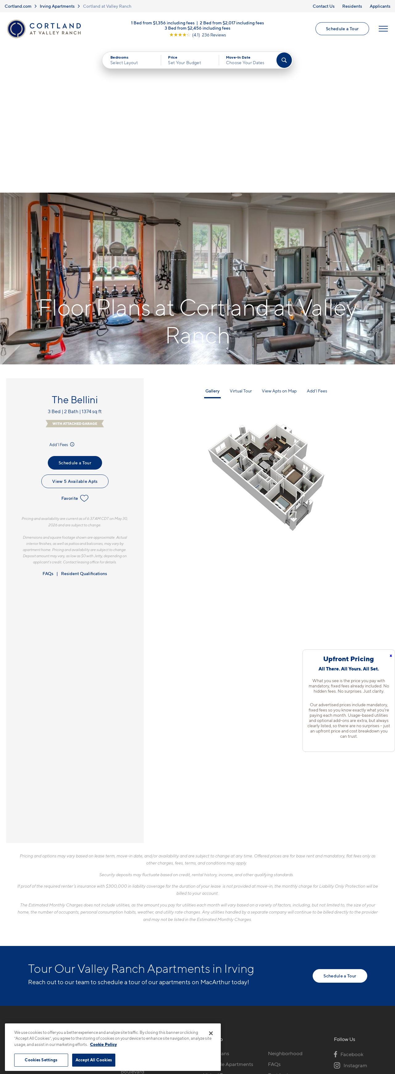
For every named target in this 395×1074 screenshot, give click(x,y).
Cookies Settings (41, 1059)
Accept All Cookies (94, 1059)
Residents (352, 6)
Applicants (380, 6)
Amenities (215, 950)
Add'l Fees (62, 297)
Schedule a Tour (342, 28)
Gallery (212, 244)
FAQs (48, 426)
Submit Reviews (196, 1020)
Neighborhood (285, 906)
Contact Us (324, 6)
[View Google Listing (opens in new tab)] (197, 35)
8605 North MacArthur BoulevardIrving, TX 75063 (148, 924)
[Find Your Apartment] (284, 60)
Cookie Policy (103, 1044)
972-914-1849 (136, 906)
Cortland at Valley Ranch (107, 6)
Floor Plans (216, 906)
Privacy (168, 1020)
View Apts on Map (279, 244)
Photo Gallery (219, 939)
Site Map (224, 1020)
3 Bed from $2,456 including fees (197, 28)
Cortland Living (221, 960)
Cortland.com (18, 6)
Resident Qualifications (84, 426)
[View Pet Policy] (172, 947)
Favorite (75, 351)
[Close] (211, 1033)
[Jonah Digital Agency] (353, 1017)
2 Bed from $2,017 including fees (232, 23)
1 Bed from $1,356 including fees (163, 23)
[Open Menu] (383, 29)
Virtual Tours (217, 928)
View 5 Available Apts (74, 334)
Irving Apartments (57, 6)
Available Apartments (228, 917)
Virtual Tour (241, 244)
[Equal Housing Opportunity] (124, 947)
